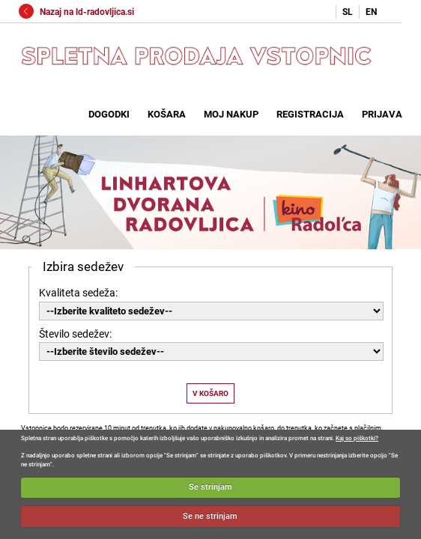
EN (371, 12)
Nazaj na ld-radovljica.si (76, 12)
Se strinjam (210, 487)
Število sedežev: (75, 334)
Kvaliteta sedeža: (78, 293)
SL (347, 12)
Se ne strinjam (210, 516)
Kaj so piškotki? (357, 438)
